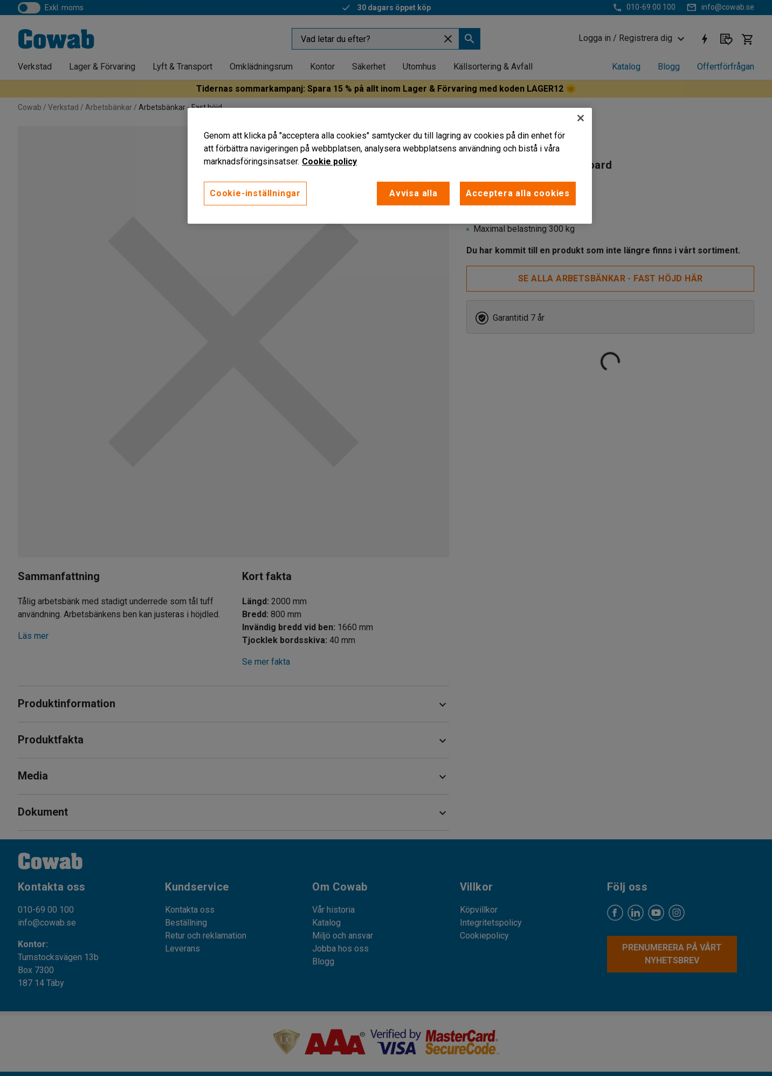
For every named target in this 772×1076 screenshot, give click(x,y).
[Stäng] (581, 118)
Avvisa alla (413, 193)
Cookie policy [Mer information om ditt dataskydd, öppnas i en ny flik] (329, 161)
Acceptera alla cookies (518, 193)
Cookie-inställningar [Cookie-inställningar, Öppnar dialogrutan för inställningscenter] (255, 193)
